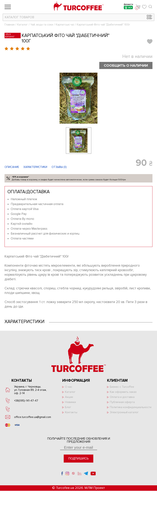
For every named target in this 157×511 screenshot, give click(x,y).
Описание (12, 167)
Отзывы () (59, 167)
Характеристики (35, 167)
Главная (10, 24)
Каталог (22, 24)
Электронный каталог (124, 412)
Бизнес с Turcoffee (122, 387)
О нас (68, 387)
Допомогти (128, 7)
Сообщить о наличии (125, 65)
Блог (68, 407)
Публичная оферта (122, 402)
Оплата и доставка (122, 397)
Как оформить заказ (123, 392)
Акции (69, 397)
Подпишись (78, 458)
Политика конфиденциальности (130, 407)
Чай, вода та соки (41, 24)
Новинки (70, 402)
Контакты (71, 412)
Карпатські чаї (65, 24)
